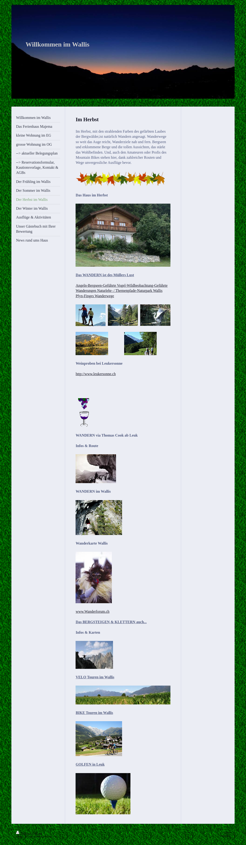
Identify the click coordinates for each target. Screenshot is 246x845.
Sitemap (38, 833)
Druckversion (25, 833)
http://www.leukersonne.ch (96, 374)
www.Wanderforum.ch (92, 611)
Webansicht (224, 835)
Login (227, 832)
